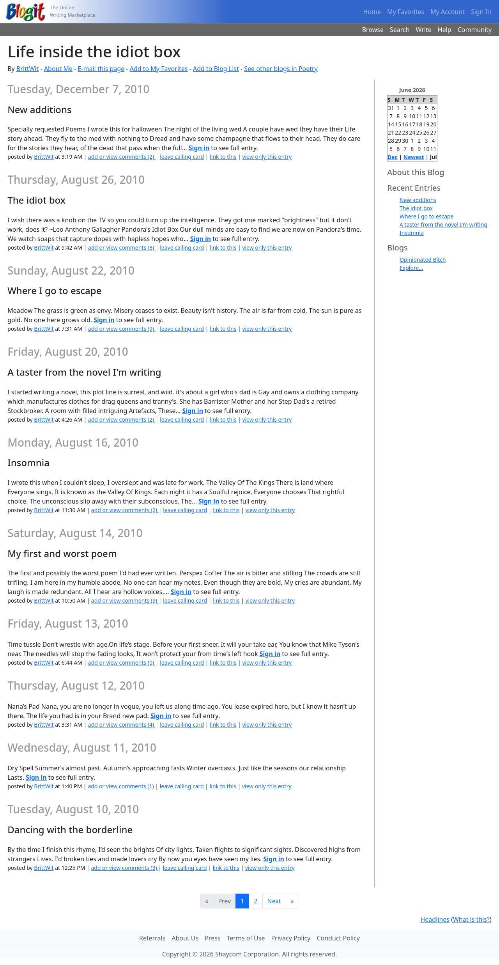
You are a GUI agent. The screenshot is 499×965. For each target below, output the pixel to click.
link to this (223, 156)
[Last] (292, 901)
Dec (393, 157)
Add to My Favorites (159, 68)
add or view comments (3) (122, 247)
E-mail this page (101, 68)
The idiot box (416, 208)
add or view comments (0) (122, 662)
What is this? (471, 919)
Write (424, 29)
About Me (58, 68)
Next (274, 901)
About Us (185, 938)
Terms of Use (246, 938)
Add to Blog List (216, 68)
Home (372, 11)
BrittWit (27, 68)
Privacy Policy (290, 938)
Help (444, 29)
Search (400, 29)
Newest (413, 157)
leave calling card (182, 156)
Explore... (411, 267)
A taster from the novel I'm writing (443, 224)
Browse (373, 29)
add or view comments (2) (122, 156)
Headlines (434, 919)
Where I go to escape (427, 216)
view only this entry (267, 156)
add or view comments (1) (121, 786)
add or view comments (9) (122, 328)
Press (212, 938)
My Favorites (405, 11)
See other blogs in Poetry (281, 68)
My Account (447, 11)
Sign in (199, 148)
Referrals (152, 938)
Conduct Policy (338, 938)
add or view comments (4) (122, 724)
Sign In (481, 11)
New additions (418, 200)
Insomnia (412, 232)
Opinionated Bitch (423, 259)
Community (475, 29)
